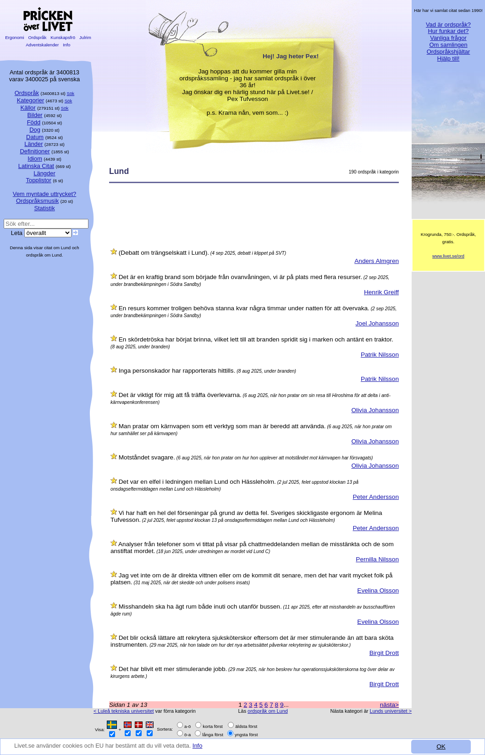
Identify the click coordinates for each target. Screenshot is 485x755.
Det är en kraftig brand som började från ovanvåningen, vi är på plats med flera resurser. (240, 277)
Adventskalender (42, 44)
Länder (33, 143)
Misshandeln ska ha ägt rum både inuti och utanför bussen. (200, 606)
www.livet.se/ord (448, 255)
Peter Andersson (376, 496)
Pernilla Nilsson (377, 559)
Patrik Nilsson (380, 354)
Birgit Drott (384, 652)
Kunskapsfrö (63, 37)
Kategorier (30, 100)
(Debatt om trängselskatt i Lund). (164, 252)
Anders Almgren (376, 260)
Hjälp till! (448, 58)
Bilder (35, 115)
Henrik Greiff (381, 292)
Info (207, 747)
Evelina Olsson (378, 590)
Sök (71, 93)
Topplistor (38, 180)
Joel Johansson (377, 323)
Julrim (85, 37)
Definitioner (35, 151)
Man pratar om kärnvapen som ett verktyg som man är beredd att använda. (222, 426)
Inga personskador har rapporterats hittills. (177, 370)
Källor (28, 107)
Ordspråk (37, 37)
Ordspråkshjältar (448, 51)
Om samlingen (448, 44)
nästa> (389, 704)
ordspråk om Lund (268, 711)
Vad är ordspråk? (448, 24)
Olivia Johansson (375, 410)
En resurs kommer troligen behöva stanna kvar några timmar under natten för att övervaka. (244, 308)
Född (33, 122)
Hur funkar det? (448, 31)
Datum (35, 137)
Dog (34, 129)
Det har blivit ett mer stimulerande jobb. (173, 669)
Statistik (44, 208)
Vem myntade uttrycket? (44, 193)
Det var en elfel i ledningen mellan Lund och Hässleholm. (197, 481)
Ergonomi (14, 37)
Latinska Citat (36, 165)
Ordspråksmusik (37, 200)
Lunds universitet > (390, 711)
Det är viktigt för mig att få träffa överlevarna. (180, 394)
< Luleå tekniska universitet (124, 711)
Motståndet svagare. (147, 457)
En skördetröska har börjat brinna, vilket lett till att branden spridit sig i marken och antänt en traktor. (256, 339)
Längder (44, 173)
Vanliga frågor (448, 37)
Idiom (35, 158)
